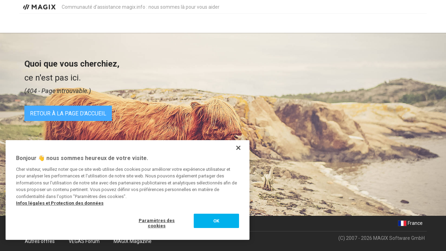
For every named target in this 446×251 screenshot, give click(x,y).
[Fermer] (238, 147)
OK (216, 220)
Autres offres (40, 241)
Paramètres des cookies (157, 223)
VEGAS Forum (84, 241)
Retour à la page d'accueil (68, 113)
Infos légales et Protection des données (59, 203)
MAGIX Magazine (133, 241)
